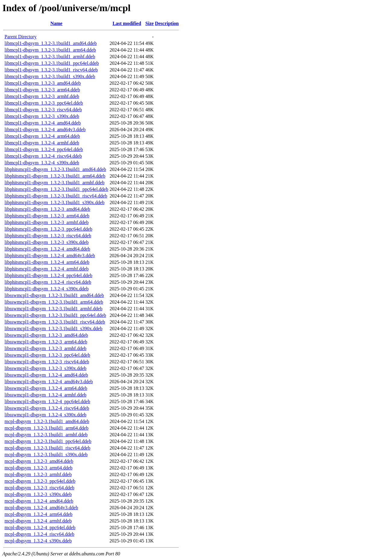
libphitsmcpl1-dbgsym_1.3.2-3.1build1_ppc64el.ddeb (56, 189)
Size (149, 23)
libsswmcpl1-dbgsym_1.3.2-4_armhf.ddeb (46, 394)
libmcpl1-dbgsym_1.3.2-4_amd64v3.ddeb (45, 129)
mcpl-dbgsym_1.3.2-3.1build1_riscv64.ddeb (47, 447)
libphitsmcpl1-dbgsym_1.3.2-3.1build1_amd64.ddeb (55, 169)
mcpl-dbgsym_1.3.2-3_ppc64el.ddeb (40, 481)
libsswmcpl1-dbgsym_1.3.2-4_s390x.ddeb (46, 414)
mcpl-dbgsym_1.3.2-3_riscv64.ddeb (39, 487)
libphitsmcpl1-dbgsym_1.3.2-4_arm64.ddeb (47, 262)
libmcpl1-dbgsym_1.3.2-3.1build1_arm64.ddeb (50, 49)
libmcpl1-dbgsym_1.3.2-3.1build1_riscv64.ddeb (51, 69)
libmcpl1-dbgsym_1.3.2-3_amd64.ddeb (43, 83)
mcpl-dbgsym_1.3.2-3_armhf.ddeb (38, 474)
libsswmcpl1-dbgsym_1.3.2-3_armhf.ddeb (46, 348)
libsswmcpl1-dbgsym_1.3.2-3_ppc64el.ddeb (47, 355)
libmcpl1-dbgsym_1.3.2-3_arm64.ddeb (42, 89)
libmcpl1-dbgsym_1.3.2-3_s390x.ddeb (42, 116)
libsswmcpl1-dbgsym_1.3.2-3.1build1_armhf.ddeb (53, 308)
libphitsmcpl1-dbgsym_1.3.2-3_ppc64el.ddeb (48, 229)
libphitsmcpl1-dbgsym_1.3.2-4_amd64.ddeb (47, 248)
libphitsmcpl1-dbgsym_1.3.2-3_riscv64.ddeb (48, 235)
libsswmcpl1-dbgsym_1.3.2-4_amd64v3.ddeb (49, 381)
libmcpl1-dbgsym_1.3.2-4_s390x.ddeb (42, 162)
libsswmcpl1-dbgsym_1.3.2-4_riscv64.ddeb (47, 408)
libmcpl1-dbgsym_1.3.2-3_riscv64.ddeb (43, 109)
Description (167, 23)
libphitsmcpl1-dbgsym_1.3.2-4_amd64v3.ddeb (50, 255)
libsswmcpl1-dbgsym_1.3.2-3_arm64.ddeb (46, 341)
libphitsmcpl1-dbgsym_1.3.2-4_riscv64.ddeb (48, 282)
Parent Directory (20, 36)
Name (56, 23)
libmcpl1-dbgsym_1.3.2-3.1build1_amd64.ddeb (51, 43)
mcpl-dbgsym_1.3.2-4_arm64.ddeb (38, 514)
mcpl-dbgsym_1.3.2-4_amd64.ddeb (39, 501)
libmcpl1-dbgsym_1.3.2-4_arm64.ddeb (42, 136)
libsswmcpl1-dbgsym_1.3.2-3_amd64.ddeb (46, 335)
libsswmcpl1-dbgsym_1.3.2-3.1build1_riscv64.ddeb (55, 321)
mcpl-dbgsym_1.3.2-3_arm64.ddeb (38, 467)
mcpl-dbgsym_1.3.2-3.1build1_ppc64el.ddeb (48, 441)
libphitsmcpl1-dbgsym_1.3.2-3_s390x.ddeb (47, 242)
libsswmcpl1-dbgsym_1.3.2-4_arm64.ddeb (46, 388)
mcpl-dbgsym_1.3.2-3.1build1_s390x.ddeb (46, 454)
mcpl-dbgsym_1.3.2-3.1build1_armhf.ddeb (46, 434)
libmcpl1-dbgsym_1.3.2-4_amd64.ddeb (43, 122)
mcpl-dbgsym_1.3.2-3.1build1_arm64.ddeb (46, 428)
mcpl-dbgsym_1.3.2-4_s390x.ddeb (38, 540)
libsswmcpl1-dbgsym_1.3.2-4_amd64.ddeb (46, 374)
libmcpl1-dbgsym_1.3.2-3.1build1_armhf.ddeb (50, 56)
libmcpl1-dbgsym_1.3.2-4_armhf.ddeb (42, 142)
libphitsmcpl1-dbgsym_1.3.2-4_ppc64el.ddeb (48, 275)
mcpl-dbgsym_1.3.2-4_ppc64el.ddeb (40, 527)
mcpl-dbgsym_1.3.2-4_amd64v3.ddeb (41, 507)
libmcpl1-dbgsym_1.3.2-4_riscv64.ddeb (43, 156)
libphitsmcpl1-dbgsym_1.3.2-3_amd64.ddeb (47, 209)
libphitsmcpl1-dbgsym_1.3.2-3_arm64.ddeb (47, 215)
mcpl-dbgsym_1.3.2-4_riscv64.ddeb (39, 534)
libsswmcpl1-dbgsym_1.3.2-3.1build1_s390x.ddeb (53, 328)
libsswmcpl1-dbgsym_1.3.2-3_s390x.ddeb (46, 368)
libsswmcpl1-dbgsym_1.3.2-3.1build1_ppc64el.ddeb (55, 315)
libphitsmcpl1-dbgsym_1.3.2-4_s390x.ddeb (47, 288)
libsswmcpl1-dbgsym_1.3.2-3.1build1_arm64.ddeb (54, 302)
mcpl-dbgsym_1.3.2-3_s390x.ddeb (38, 494)
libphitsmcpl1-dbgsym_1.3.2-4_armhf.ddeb (47, 268)
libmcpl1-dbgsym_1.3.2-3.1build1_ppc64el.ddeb (52, 63)
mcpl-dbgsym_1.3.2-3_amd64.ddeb (39, 461)
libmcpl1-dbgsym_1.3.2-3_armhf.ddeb (42, 96)
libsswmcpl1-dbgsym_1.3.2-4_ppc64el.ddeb (47, 401)
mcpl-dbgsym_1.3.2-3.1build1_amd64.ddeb (47, 421)
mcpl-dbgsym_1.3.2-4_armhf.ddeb (38, 520)
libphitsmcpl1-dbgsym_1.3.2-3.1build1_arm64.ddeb (55, 175)
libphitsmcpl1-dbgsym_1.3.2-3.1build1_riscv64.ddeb (56, 195)
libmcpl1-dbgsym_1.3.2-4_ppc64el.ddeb (44, 149)
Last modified (126, 23)
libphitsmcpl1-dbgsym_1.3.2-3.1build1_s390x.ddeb (55, 202)
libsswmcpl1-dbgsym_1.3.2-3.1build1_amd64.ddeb (54, 295)
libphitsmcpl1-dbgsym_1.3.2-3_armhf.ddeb (47, 222)
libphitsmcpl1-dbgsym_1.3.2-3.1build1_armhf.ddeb (55, 182)
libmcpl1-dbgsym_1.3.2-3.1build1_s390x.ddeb (50, 76)
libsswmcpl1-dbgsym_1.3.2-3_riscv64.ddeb (47, 361)
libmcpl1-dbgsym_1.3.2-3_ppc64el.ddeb (44, 103)
